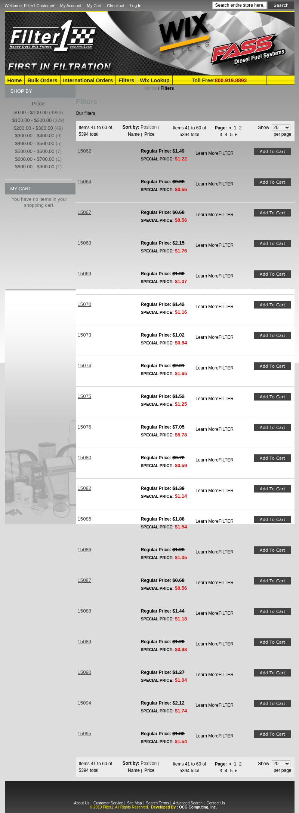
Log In (136, 5)
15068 (85, 243)
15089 (85, 641)
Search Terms (157, 803)
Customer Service (108, 803)
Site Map (134, 803)
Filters (126, 80)
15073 (85, 335)
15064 (85, 181)
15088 (85, 611)
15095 (85, 733)
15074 (85, 365)
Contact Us (215, 803)
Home (14, 80)
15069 (85, 273)
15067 (85, 212)
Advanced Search (188, 803)
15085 (85, 519)
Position (149, 127)
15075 (85, 396)
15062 (85, 151)
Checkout (115, 5)
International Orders (88, 80)
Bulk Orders (42, 80)
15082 (85, 488)
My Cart (94, 5)
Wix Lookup (154, 80)
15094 (85, 703)
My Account (70, 5)
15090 (85, 672)
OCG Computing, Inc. (198, 807)
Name (134, 134)
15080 (85, 457)
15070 (85, 304)
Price (149, 134)
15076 (85, 427)
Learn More (206, 153)
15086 (85, 549)
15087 (85, 580)
